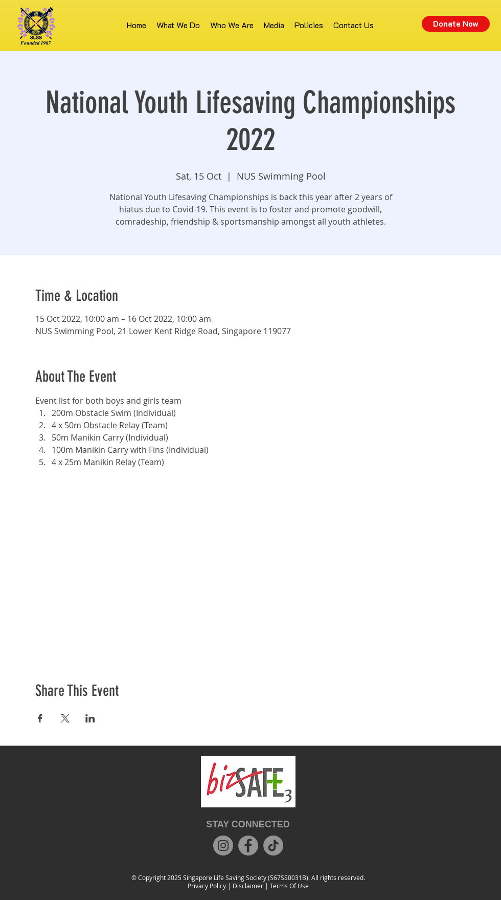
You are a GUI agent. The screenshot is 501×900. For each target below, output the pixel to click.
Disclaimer (248, 886)
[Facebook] (248, 845)
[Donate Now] (456, 24)
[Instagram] (223, 845)
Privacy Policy (207, 886)
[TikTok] (273, 845)
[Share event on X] (65, 718)
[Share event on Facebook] (40, 718)
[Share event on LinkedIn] (90, 718)
